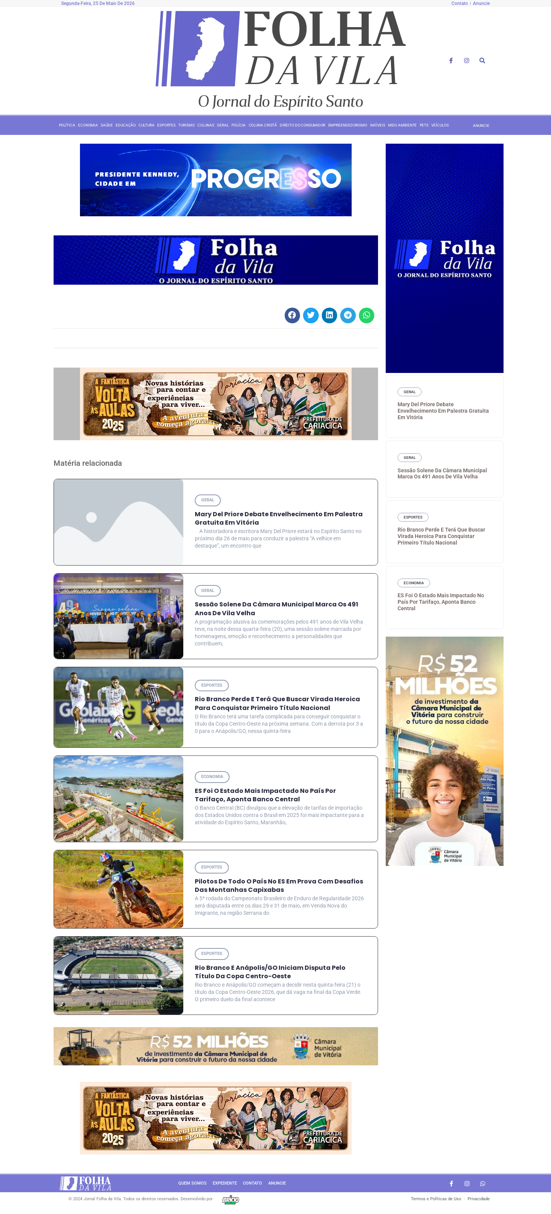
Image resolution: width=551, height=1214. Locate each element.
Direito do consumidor (302, 125)
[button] (292, 315)
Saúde (107, 125)
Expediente (225, 1185)
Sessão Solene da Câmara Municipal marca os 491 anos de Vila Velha (276, 609)
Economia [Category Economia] (213, 777)
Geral (223, 125)
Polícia (238, 125)
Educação (126, 125)
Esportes (166, 125)
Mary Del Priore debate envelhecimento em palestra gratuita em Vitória (443, 410)
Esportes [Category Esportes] (212, 686)
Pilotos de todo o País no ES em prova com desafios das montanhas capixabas (279, 886)
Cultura (146, 125)
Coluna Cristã (263, 125)
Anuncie (277, 1185)
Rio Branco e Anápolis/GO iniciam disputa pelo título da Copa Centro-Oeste (270, 973)
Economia (88, 125)
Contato (252, 1185)
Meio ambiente (402, 125)
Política (67, 125)
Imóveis (377, 125)
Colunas (205, 125)
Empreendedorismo (347, 125)
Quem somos (192, 1185)
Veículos (439, 125)
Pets (424, 125)
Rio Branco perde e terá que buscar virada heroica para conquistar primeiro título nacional (277, 704)
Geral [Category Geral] (208, 500)
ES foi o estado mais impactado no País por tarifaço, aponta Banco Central (265, 795)
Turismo (186, 125)
